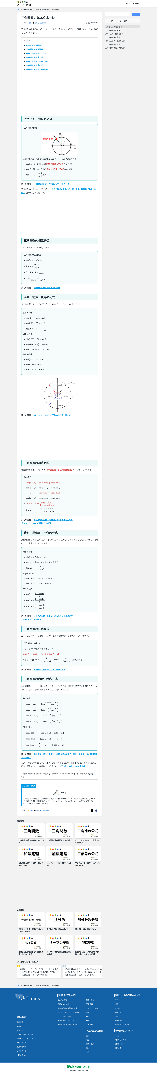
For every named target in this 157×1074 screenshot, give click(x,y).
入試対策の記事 (63, 1004)
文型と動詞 (90, 1044)
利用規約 (20, 1030)
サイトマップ (21, 1051)
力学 (116, 1000)
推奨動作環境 (21, 1047)
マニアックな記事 (64, 1016)
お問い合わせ (21, 1055)
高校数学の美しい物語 (31, 10)
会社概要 (20, 1022)
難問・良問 (90, 1000)
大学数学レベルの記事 (66, 1020)
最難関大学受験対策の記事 (67, 1008)
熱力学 (117, 1008)
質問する (118, 1048)
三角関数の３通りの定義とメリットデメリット (53, 184)
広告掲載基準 (21, 1042)
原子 (116, 1016)
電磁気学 (118, 1012)
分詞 (87, 1052)
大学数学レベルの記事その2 (68, 1024)
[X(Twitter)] (92, 810)
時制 (87, 1048)
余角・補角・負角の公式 (36, 53)
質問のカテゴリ (120, 1040)
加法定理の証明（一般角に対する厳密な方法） (53, 520)
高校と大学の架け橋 (122, 1024)
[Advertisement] (59, 94)
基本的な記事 (63, 1000)
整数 (87, 1012)
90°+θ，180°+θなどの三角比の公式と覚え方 (52, 415)
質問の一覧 (119, 1044)
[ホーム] (18, 9)
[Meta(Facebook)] (96, 810)
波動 (116, 1004)
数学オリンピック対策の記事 (68, 1012)
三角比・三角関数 (92, 1008)
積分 (87, 1020)
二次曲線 (89, 1024)
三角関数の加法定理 (34, 57)
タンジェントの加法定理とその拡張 (36, 523)
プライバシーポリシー (25, 1034)
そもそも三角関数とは (35, 45)
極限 (87, 1016)
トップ (128, 3)
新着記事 (136, 3)
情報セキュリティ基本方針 (26, 1038)
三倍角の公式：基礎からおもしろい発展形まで (53, 616)
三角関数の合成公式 (34, 65)
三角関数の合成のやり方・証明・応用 (49, 670)
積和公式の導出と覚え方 (44, 754)
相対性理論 (119, 1020)
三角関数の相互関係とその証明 (47, 288)
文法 (87, 1036)
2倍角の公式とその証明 (31, 620)
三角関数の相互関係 (34, 49)
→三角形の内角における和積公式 (73, 766)
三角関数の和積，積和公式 (37, 70)
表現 (87, 1040)
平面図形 (89, 1004)
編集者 (19, 1026)
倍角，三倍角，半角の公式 (37, 61)
